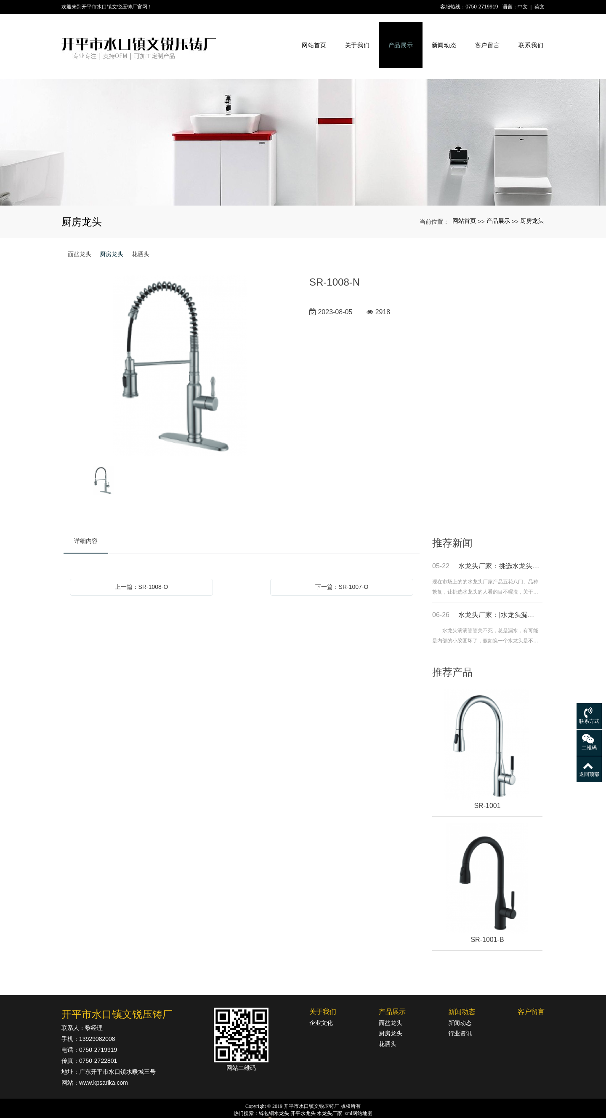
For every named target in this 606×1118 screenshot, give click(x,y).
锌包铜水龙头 (274, 1094)
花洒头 (140, 235)
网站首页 (311, 37)
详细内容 (86, 522)
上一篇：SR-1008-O (141, 567)
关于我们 (354, 37)
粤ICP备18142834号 (303, 1110)
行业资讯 (460, 1014)
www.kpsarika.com (103, 1063)
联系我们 (528, 37)
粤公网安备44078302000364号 (307, 1102)
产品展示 (397, 37)
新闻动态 (441, 37)
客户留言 (484, 37)
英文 (539, 7)
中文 (523, 7)
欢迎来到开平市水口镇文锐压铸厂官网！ (106, 7)
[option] (180, 347)
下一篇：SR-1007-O (342, 567)
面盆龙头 (79, 235)
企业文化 (321, 1003)
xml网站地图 (359, 1094)
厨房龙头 (532, 202)
